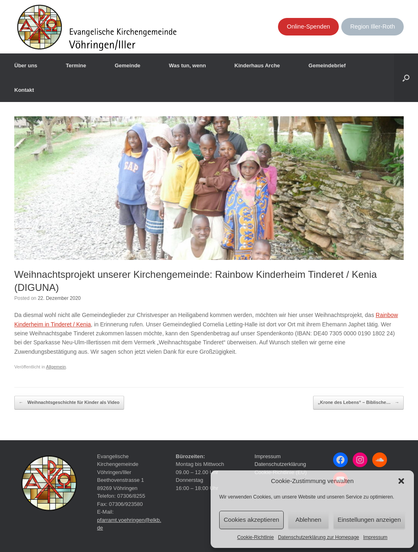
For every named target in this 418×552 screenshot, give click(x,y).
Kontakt (24, 90)
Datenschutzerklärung (280, 464)
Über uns (25, 65)
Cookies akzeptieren (251, 519)
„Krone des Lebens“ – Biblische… (358, 403)
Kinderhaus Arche (257, 65)
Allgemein (56, 366)
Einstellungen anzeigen (369, 519)
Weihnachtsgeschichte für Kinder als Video (69, 403)
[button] (401, 481)
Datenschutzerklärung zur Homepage (318, 537)
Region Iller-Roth (372, 26)
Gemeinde (127, 65)
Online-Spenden (308, 26)
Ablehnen (308, 519)
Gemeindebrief (327, 65)
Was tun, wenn (187, 65)
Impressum (375, 537)
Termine (76, 65)
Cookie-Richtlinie (255, 537)
